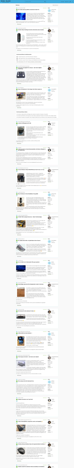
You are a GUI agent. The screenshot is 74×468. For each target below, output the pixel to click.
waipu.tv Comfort (20, 397)
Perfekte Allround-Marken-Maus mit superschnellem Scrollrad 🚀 (31, 444)
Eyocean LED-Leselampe (21, 379)
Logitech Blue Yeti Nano (21, 192)
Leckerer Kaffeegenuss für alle (24, 123)
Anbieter (49, 158)
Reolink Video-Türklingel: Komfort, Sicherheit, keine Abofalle (31, 29)
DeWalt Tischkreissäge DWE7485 (22, 215)
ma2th (52, 29)
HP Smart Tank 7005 (21, 309)
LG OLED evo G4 (20, 260)
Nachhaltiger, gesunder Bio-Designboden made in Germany (30, 284)
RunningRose (53, 89)
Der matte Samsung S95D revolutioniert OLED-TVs (28, 9)
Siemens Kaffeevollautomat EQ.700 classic (24, 331)
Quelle (43, 21)
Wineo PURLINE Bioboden (22, 282)
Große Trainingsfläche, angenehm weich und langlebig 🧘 (30, 421)
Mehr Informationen (20, 61)
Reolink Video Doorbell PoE (22, 28)
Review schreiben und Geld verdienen (34, 61)
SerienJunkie (53, 9)
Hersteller (49, 21)
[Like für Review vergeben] (16, 8)
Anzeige (52, 21)
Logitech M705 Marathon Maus (22, 442)
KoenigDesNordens (54, 169)
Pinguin (52, 399)
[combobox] (52, 5)
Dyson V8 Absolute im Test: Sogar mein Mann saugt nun (30, 89)
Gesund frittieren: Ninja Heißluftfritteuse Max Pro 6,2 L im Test (31, 169)
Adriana (52, 380)
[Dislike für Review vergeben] (16, 11)
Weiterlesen (19, 24)
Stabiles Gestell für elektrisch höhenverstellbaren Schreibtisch (31, 466)
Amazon (49, 20)
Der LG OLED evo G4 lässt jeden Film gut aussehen (29, 262)
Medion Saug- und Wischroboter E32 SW (24, 355)
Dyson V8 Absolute (21, 87)
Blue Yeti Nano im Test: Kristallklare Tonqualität (28, 193)
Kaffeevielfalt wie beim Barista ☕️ (25, 333)
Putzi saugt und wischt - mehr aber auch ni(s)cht (28, 356)
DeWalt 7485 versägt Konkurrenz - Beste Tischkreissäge (30, 216)
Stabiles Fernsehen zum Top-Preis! (25, 399)
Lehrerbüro (19, 147)
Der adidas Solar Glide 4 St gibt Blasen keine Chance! (29, 240)
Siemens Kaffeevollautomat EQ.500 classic (24, 121)
